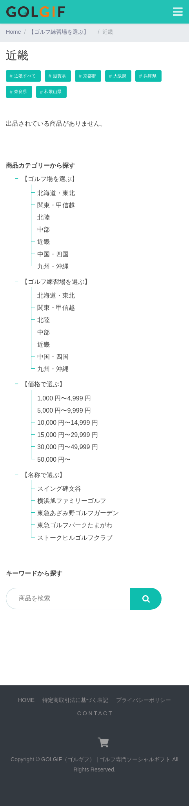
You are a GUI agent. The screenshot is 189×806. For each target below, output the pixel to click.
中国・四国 (53, 254)
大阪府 (119, 75)
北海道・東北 (56, 193)
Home (13, 32)
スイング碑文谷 (59, 488)
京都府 (89, 75)
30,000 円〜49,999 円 (67, 447)
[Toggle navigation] (178, 12)
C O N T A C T (94, 713)
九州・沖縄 (53, 266)
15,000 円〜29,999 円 (67, 434)
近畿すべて (25, 75)
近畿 (43, 241)
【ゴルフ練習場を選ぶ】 (61, 32)
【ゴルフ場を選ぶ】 (53, 178)
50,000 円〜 (54, 459)
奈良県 (20, 91)
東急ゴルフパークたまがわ (75, 525)
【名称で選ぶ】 (43, 475)
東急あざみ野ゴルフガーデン (78, 513)
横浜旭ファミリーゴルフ (71, 500)
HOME (26, 700)
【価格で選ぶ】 (43, 384)
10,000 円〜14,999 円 (67, 422)
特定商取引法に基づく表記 (75, 700)
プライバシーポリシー (143, 700)
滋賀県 (59, 75)
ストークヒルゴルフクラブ (75, 537)
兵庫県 (150, 75)
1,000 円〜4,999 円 (64, 398)
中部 (43, 229)
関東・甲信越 (56, 205)
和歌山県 (53, 91)
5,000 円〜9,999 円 (64, 410)
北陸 (43, 217)
